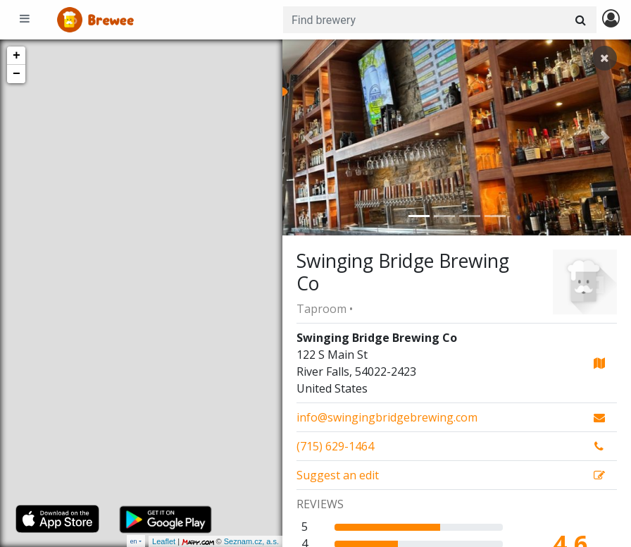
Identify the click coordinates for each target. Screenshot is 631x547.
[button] (308, 137)
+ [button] (16, 55)
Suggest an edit (337, 475)
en (133, 541)
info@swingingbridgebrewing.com (386, 417)
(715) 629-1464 (335, 446)
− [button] (16, 74)
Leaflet (163, 541)
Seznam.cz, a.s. (251, 541)
